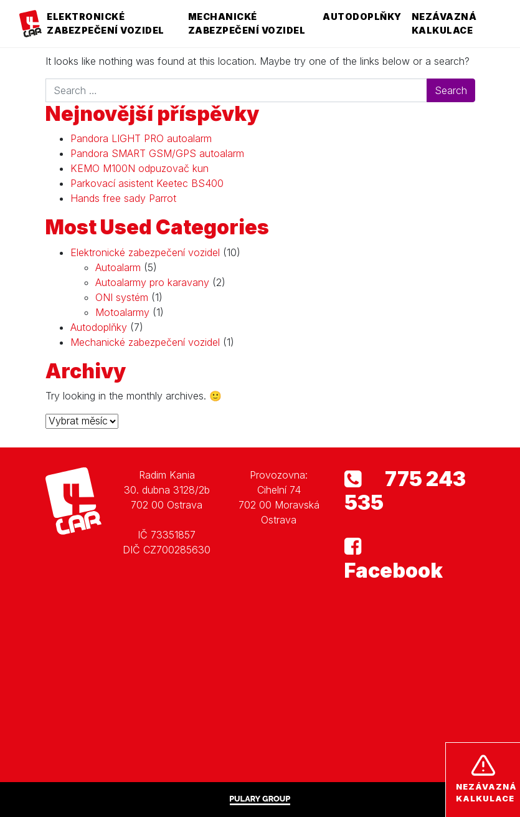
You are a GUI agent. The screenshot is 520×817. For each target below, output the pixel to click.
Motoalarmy (122, 312)
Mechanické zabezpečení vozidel (247, 23)
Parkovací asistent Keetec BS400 (147, 183)
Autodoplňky (362, 16)
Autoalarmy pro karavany (152, 282)
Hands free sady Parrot (123, 198)
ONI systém (121, 297)
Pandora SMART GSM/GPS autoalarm (157, 153)
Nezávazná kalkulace (444, 23)
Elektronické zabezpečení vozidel (105, 23)
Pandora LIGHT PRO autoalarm (141, 138)
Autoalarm (118, 267)
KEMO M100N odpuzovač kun (139, 168)
